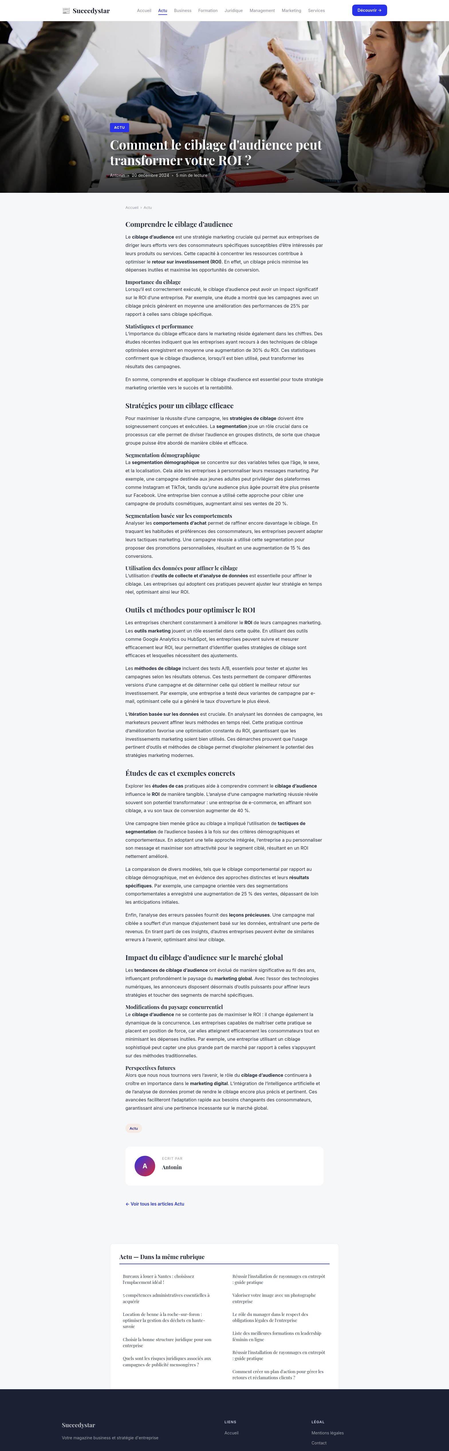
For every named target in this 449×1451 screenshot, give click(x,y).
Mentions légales (328, 1432)
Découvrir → (370, 10)
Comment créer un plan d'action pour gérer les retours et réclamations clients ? (278, 1374)
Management (262, 10)
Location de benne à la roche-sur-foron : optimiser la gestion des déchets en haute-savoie (164, 1320)
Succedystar (86, 10)
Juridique (233, 10)
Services (316, 10)
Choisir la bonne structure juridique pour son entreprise (167, 1342)
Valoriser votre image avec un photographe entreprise (274, 1298)
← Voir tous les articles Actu (154, 1204)
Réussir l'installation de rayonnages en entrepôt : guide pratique (279, 1279)
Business (183, 10)
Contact (319, 1442)
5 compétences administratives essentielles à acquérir (166, 1298)
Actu (162, 10)
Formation (208, 10)
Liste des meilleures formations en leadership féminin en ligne (277, 1336)
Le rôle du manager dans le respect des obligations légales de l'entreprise (270, 1317)
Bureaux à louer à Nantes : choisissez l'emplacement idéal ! (158, 1279)
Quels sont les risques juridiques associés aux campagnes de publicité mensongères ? (167, 1361)
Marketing (291, 10)
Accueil (144, 10)
